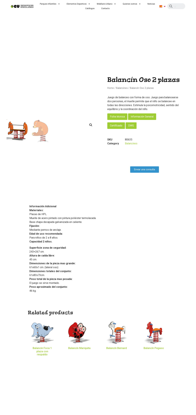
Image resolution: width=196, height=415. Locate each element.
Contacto (105, 8)
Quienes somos (132, 4)
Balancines (122, 88)
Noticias (151, 4)
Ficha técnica (117, 116)
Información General (142, 116)
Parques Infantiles (50, 4)
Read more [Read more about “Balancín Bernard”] (116, 353)
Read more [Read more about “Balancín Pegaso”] (153, 353)
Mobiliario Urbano (106, 4)
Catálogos (90, 8)
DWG (131, 125)
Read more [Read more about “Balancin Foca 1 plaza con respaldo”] (42, 359)
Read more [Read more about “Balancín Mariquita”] (79, 353)
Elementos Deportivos (78, 4)
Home (110, 88)
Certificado (116, 125)
